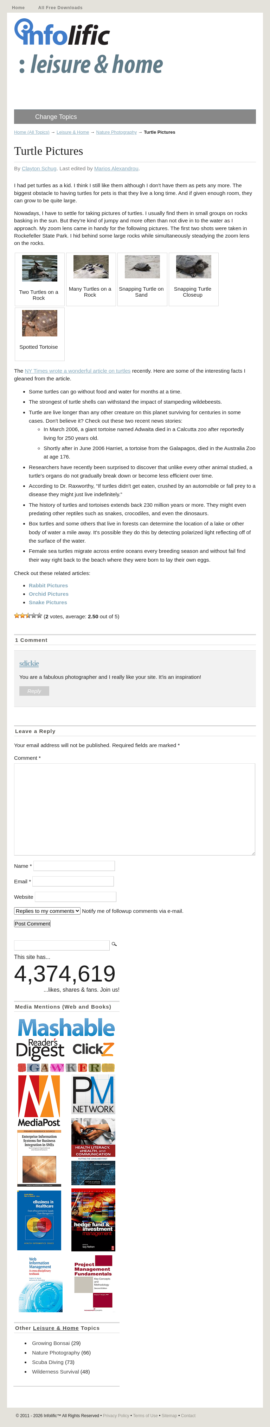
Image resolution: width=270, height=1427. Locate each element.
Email (22, 881)
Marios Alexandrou (116, 168)
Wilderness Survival (55, 1372)
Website (23, 897)
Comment (27, 758)
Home (18, 7)
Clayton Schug (39, 168)
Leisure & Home (73, 132)
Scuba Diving (48, 1362)
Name (23, 866)
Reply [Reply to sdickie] (34, 691)
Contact (188, 1415)
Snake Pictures (48, 602)
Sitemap (169, 1415)
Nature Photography (116, 132)
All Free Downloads (60, 7)
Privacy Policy (116, 1415)
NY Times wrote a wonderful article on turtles (77, 371)
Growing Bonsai (51, 1343)
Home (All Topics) (32, 132)
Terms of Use (145, 1415)
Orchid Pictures (49, 594)
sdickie (29, 663)
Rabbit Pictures (48, 585)
